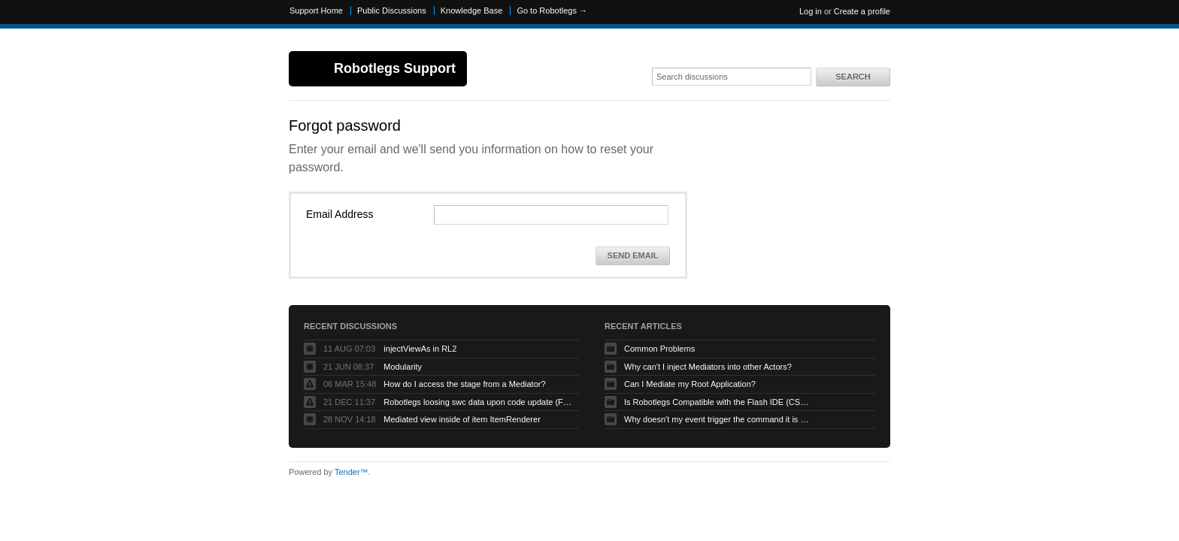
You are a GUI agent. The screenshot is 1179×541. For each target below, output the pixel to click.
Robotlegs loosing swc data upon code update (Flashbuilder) (477, 402)
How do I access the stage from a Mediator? (464, 383)
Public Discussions (391, 10)
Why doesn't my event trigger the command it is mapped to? (718, 419)
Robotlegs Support (395, 68)
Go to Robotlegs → (552, 10)
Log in (810, 11)
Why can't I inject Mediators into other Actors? (708, 366)
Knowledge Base (472, 10)
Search (852, 76)
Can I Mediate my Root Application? (690, 383)
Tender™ (351, 471)
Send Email (633, 255)
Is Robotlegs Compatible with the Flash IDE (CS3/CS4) (718, 402)
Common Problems (659, 348)
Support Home (316, 10)
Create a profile (862, 11)
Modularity (402, 366)
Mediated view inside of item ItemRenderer (461, 419)
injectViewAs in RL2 (419, 348)
